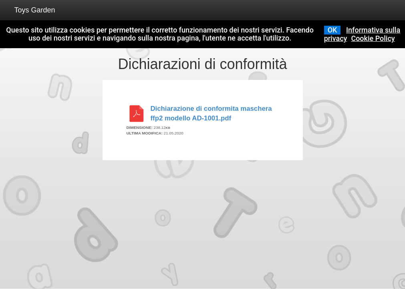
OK (332, 30)
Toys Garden (34, 10)
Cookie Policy (373, 38)
